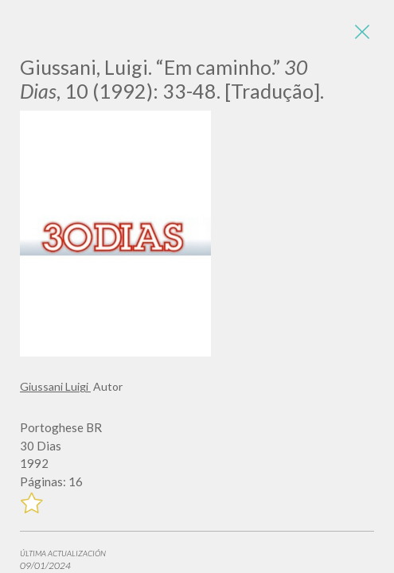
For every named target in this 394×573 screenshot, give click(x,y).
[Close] (362, 32)
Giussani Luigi (55, 386)
